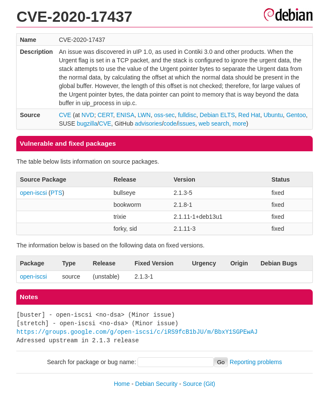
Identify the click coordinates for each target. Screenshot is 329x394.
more (239, 123)
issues (186, 123)
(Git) (209, 383)
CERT (105, 115)
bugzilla (87, 123)
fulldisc (187, 115)
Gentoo (296, 115)
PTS (56, 192)
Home (122, 383)
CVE (65, 115)
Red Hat (249, 115)
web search (214, 123)
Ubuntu (273, 115)
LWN (144, 115)
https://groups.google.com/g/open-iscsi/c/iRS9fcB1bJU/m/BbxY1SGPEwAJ (136, 332)
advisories (148, 123)
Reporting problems (256, 362)
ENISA (126, 115)
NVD (87, 115)
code (170, 123)
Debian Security (156, 383)
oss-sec (164, 115)
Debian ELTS (217, 115)
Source (192, 383)
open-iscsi (33, 192)
